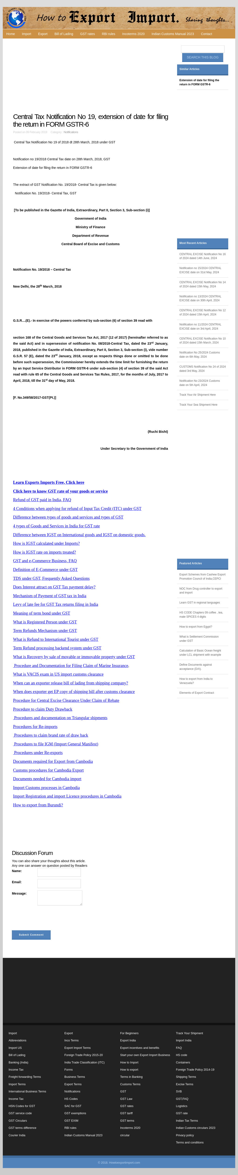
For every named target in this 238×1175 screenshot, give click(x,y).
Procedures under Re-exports (38, 752)
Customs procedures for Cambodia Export (48, 770)
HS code (181, 1055)
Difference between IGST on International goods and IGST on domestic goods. (79, 535)
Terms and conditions (190, 1142)
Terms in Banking (131, 1077)
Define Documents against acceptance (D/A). (195, 667)
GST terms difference (22, 1128)
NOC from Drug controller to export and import (200, 590)
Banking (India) (18, 1062)
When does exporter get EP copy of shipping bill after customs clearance (74, 691)
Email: (17, 882)
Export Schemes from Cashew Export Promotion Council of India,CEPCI (202, 576)
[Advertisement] (91, 75)
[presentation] (47, 919)
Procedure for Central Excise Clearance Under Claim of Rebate (66, 700)
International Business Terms (27, 1091)
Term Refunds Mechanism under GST (45, 630)
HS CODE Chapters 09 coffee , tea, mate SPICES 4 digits (201, 614)
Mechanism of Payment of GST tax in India (49, 596)
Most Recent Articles (193, 243)
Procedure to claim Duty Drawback (42, 709)
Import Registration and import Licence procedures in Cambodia (67, 796)
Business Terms (74, 1077)
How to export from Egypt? (195, 626)
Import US (15, 1048)
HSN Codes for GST (22, 1106)
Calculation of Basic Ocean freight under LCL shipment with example (200, 652)
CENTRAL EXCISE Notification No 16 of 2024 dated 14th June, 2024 (202, 256)
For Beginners (129, 1033)
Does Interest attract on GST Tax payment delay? (54, 587)
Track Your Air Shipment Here (197, 394)
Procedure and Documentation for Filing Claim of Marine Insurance (70, 665)
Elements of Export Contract (196, 692)
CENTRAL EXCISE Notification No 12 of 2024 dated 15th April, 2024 (202, 312)
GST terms (127, 1120)
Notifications (71, 132)
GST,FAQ (182, 1099)
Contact (206, 34)
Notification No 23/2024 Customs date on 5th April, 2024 (199, 383)
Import (26, 34)
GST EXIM (71, 1120)
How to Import (129, 1062)
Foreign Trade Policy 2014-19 (195, 1069)
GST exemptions (75, 1113)
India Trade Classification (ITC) (84, 1062)
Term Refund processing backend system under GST (57, 648)
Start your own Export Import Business (145, 1055)
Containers (183, 1062)
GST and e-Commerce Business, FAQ (45, 561)
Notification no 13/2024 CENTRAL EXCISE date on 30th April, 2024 (200, 298)
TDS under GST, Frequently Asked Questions (51, 578)
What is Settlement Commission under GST (199, 638)
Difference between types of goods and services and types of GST (68, 517)
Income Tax (16, 1069)
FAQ (179, 1048)
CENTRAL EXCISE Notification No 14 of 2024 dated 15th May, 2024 (202, 284)
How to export (129, 1069)
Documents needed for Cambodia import (47, 779)
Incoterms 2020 (133, 34)
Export (42, 34)
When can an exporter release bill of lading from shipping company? (70, 683)
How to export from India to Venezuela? (196, 681)
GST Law (126, 1099)
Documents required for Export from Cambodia (53, 761)
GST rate (182, 1113)
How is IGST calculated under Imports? (46, 543)
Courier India (17, 1135)
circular (125, 1135)
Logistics (181, 1106)
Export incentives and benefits (139, 1048)
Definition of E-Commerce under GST (45, 569)
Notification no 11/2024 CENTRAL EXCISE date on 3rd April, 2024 (200, 326)
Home (10, 34)
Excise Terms (184, 1084)
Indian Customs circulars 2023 (195, 1128)
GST (123, 1091)
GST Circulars (18, 1120)
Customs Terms (130, 1084)
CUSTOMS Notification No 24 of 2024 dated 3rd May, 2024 (202, 368)
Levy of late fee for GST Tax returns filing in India (55, 604)
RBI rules (108, 34)
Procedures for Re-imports (35, 726)
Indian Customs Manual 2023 (173, 34)
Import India (184, 1040)
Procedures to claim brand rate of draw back (50, 735)
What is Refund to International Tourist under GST (55, 639)
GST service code (20, 1113)
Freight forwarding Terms (25, 1077)
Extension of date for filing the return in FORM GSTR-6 (199, 82)
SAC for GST (72, 1106)
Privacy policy (185, 1135)
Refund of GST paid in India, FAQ (42, 500)
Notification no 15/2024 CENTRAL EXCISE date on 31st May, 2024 (200, 270)
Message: (19, 893)
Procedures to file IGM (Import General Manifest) (55, 744)
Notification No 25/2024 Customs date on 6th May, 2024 (199, 354)
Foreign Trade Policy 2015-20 (83, 1055)
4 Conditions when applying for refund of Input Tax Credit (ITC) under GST (77, 508)
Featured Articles (190, 563)
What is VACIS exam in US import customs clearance (58, 674)
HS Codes (71, 1099)
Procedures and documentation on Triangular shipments (60, 718)
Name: (17, 871)
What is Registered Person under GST (45, 622)
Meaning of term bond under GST (41, 613)
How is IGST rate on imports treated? (44, 552)
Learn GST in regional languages (199, 602)
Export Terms (73, 1084)
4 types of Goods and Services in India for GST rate (56, 526)
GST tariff (126, 1113)
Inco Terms (71, 1040)
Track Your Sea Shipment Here (198, 404)
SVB (179, 1091)
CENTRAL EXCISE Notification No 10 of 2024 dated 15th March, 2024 (202, 340)
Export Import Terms (77, 1048)
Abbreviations (17, 1040)
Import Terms (17, 1084)
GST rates (87, 34)
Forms (68, 1069)
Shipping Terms (186, 1077)
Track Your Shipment (189, 1033)
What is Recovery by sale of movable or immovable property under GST (74, 657)
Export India (128, 1040)
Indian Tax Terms (187, 1120)
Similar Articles (189, 69)
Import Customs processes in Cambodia (46, 787)
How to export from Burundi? (38, 805)
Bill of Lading (64, 34)
